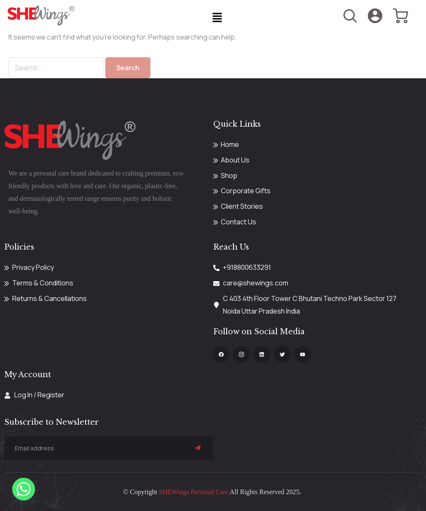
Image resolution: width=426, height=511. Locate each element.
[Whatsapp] (23, 489)
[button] (217, 18)
